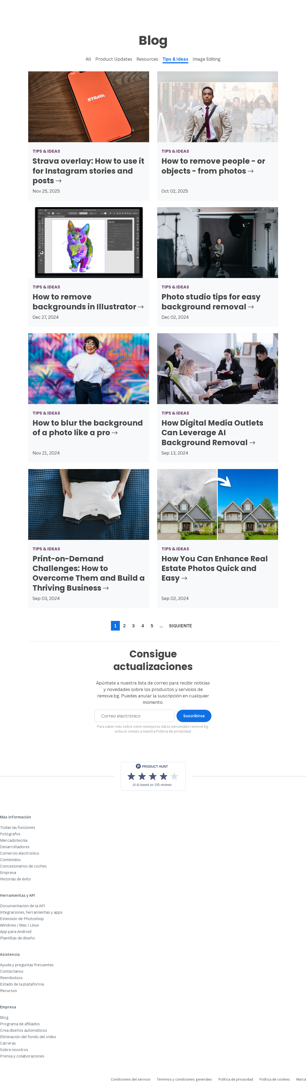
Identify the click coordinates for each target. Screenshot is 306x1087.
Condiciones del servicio (130, 1079)
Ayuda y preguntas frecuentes (27, 964)
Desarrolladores (15, 846)
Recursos (8, 990)
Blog (4, 1017)
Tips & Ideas (175, 59)
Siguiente (180, 626)
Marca (301, 1079)
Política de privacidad (173, 731)
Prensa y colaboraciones (22, 1056)
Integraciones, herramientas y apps (31, 912)
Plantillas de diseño (17, 937)
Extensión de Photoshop (22, 918)
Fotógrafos (10, 833)
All (88, 59)
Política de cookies (275, 1079)
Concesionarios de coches (23, 866)
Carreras (8, 1043)
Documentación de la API (22, 905)
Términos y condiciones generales (184, 1079)
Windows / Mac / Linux (19, 925)
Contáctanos (11, 971)
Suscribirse (194, 715)
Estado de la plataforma (22, 984)
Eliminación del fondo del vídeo (28, 1036)
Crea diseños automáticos (23, 1030)
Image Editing (207, 59)
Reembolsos (11, 977)
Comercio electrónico (19, 853)
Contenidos (10, 859)
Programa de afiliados (20, 1023)
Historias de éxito (15, 878)
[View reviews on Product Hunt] (153, 776)
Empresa (8, 872)
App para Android (15, 931)
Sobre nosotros (14, 1049)
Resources (147, 59)
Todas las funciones (17, 827)
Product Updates (113, 59)
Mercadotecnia (13, 840)
